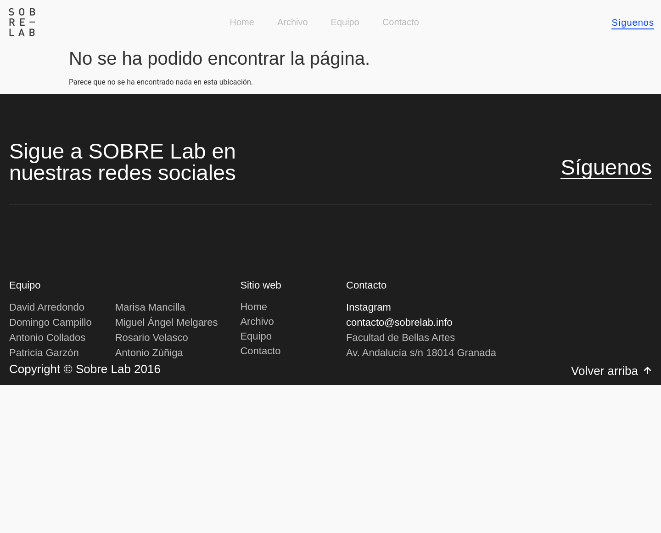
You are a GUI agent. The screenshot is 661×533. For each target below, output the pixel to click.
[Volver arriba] (648, 518)
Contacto (400, 22)
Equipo (345, 22)
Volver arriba (604, 519)
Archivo (292, 22)
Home (242, 22)
